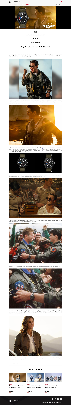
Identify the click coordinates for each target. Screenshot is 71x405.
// (35, 34)
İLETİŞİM (46, 402)
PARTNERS (53, 402)
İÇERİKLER (11, 4)
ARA (55, 4)
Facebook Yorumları (14, 363)
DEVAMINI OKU (11, 391)
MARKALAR (16, 4)
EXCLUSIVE (21, 4)
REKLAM (50, 402)
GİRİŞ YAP (60, 4)
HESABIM (43, 402)
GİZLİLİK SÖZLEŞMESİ (59, 402)
